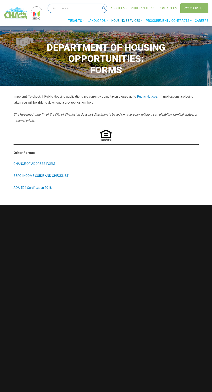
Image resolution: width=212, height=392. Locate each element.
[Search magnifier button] (102, 8)
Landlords (98, 21)
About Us (119, 8)
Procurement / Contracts (169, 21)
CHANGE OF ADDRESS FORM (34, 164)
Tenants (76, 21)
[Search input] (76, 8)
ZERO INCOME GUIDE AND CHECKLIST (41, 176)
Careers (201, 21)
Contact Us (168, 8)
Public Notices (143, 8)
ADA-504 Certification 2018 (33, 188)
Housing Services (127, 21)
